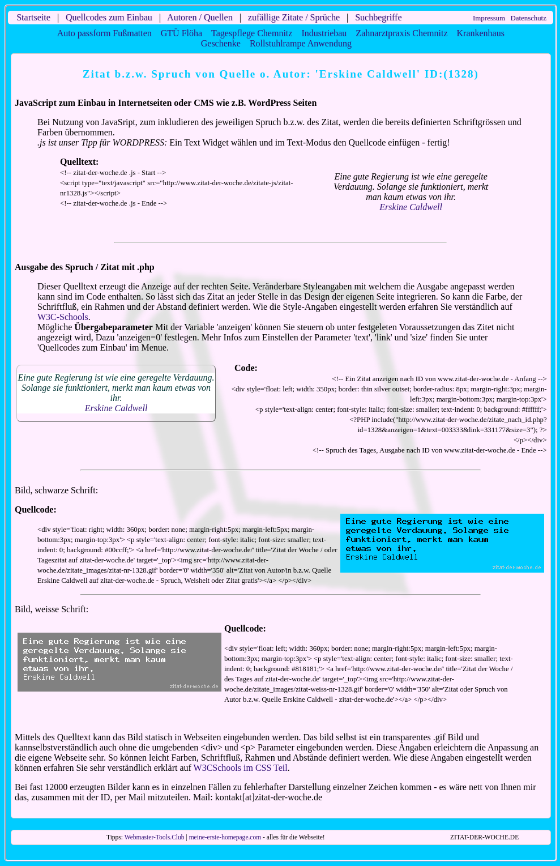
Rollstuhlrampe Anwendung (301, 43)
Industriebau (324, 33)
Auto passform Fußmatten (104, 33)
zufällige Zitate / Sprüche (294, 17)
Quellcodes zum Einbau (109, 17)
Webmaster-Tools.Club (155, 837)
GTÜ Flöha (181, 33)
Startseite (33, 17)
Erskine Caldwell (410, 207)
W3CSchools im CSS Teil (241, 768)
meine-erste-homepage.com (225, 837)
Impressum (489, 18)
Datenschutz (528, 18)
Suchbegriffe (378, 17)
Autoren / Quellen (200, 17)
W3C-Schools (62, 317)
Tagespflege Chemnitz (251, 33)
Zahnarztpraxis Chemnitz (401, 33)
